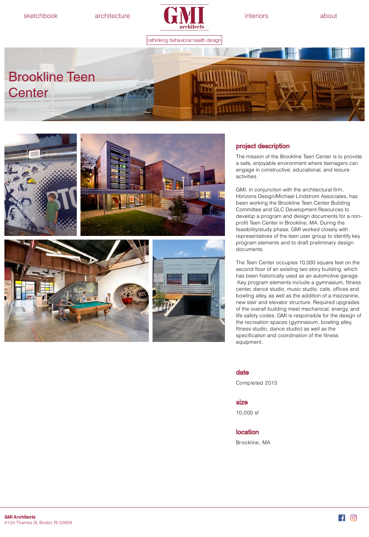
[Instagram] (353, 518)
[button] (329, 16)
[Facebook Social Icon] (341, 518)
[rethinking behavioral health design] (184, 40)
